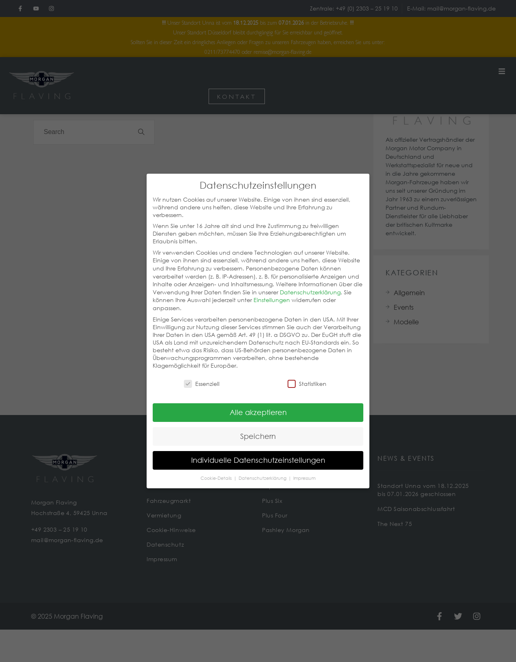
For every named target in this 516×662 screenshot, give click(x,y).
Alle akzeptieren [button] (258, 404)
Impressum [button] (304, 470)
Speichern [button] (258, 428)
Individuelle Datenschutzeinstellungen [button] (258, 452)
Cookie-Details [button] (216, 470)
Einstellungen (272, 292)
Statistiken (307, 376)
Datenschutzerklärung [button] (263, 470)
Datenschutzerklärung (310, 284)
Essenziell (202, 376)
